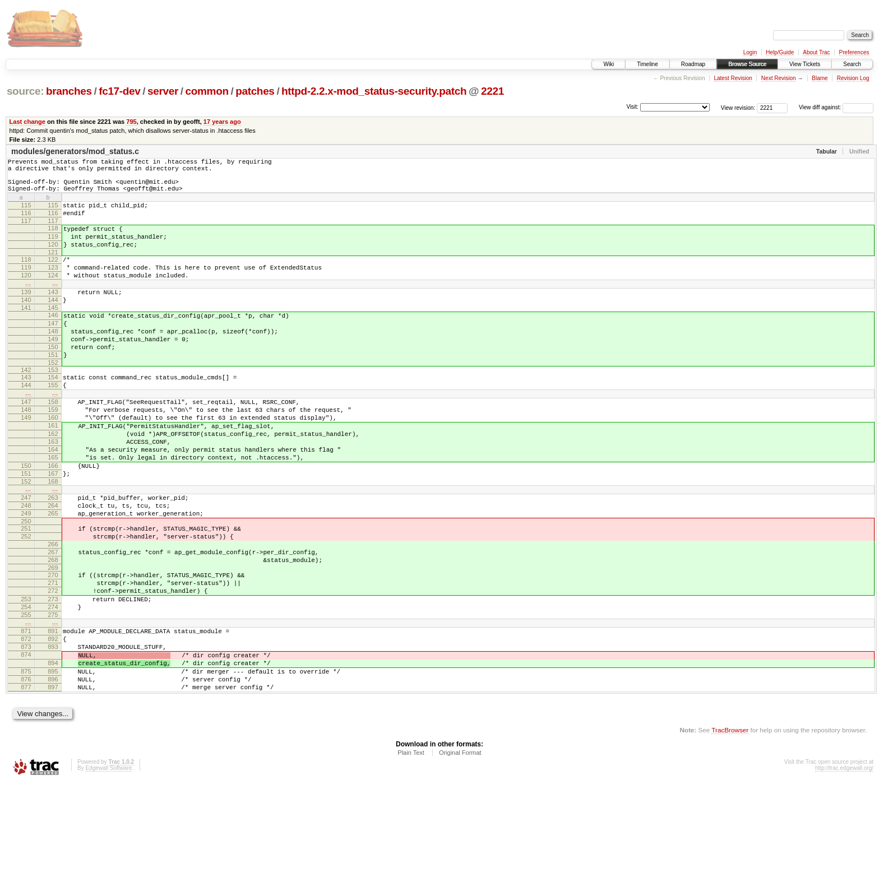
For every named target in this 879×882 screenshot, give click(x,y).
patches (254, 91)
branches (69, 91)
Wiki (608, 64)
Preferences (854, 52)
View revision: (738, 107)
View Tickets (804, 64)
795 (131, 121)
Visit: (632, 107)
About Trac (816, 52)
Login (750, 52)
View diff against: (836, 107)
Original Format (460, 851)
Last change (27, 121)
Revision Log (853, 78)
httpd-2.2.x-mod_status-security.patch (373, 91)
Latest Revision (733, 78)
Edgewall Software (108, 867)
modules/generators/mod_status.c (75, 151)
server (162, 91)
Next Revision (778, 78)
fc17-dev (119, 91)
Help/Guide (780, 52)
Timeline (647, 64)
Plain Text (410, 851)
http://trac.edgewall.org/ (844, 867)
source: (25, 91)
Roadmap (693, 64)
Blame (819, 78)
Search (852, 64)
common (207, 91)
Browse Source (747, 64)
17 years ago (222, 121)
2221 (492, 91)
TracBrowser (729, 829)
